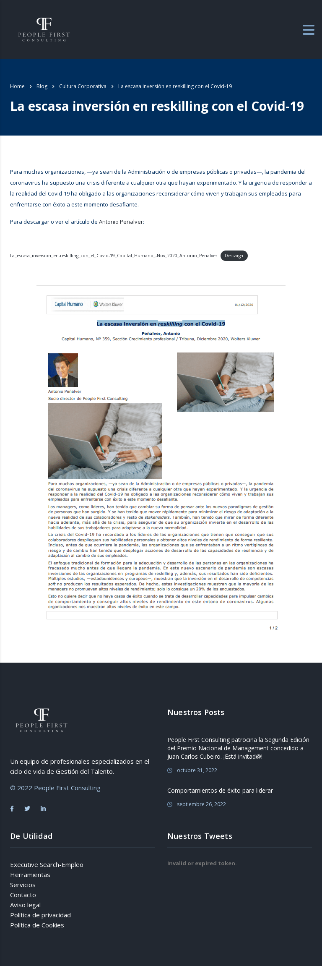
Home (17, 86)
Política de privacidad (40, 915)
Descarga (234, 255)
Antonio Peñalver (121, 221)
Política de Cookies (37, 925)
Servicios (23, 884)
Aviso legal (25, 905)
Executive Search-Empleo (46, 864)
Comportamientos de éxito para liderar (220, 790)
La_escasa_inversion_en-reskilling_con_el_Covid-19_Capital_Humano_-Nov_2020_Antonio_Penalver (113, 255)
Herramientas (30, 874)
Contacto (23, 894)
